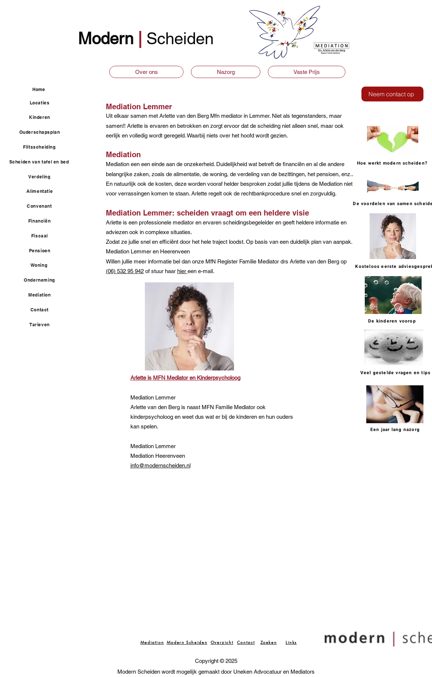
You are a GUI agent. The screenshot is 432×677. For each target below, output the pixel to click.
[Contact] (44, 309)
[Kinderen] (44, 117)
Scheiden (180, 38)
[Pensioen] (44, 250)
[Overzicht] (222, 642)
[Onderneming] (43, 280)
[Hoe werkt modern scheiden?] (393, 163)
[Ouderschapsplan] (44, 132)
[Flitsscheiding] (44, 147)
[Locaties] (44, 102)
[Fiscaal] (44, 236)
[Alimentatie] (44, 191)
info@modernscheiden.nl (160, 465)
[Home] (50, 89)
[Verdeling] (43, 176)
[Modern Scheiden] (187, 642)
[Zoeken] (268, 642)
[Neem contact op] (392, 94)
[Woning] (43, 265)
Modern (108, 38)
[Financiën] (44, 221)
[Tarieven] (44, 324)
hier (182, 271)
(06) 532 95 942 (125, 271)
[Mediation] (44, 295)
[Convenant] (44, 206)
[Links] (291, 642)
